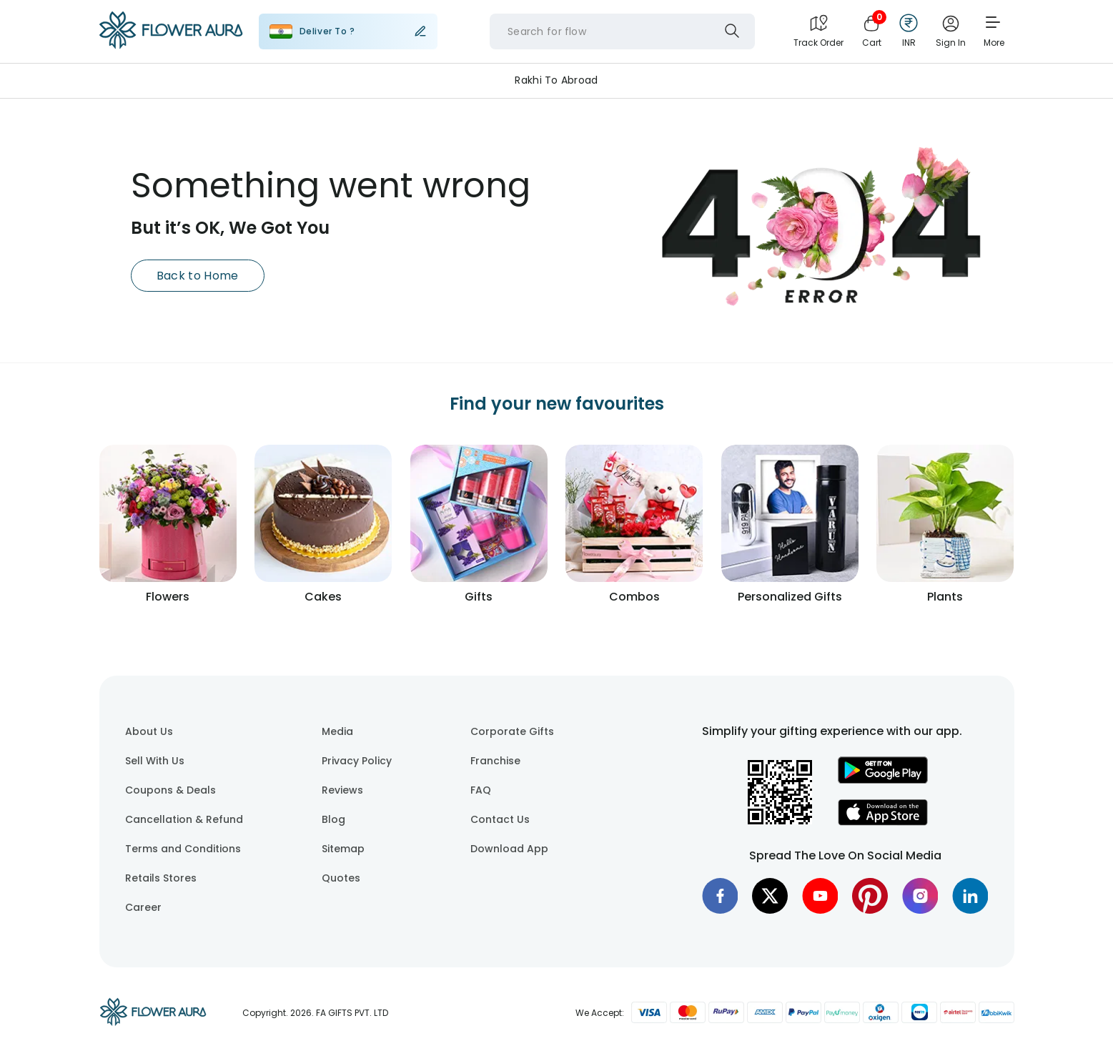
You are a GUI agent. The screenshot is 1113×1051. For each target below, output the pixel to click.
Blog (333, 819)
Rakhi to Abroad (556, 80)
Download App (509, 849)
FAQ (480, 790)
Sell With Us (154, 761)
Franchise (495, 761)
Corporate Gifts (512, 731)
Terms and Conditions (183, 849)
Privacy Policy (357, 761)
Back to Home (198, 275)
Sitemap (343, 849)
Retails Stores (161, 878)
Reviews (342, 790)
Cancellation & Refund (184, 819)
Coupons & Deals (170, 790)
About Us (149, 731)
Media (337, 731)
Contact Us (500, 819)
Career (143, 907)
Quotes (341, 878)
